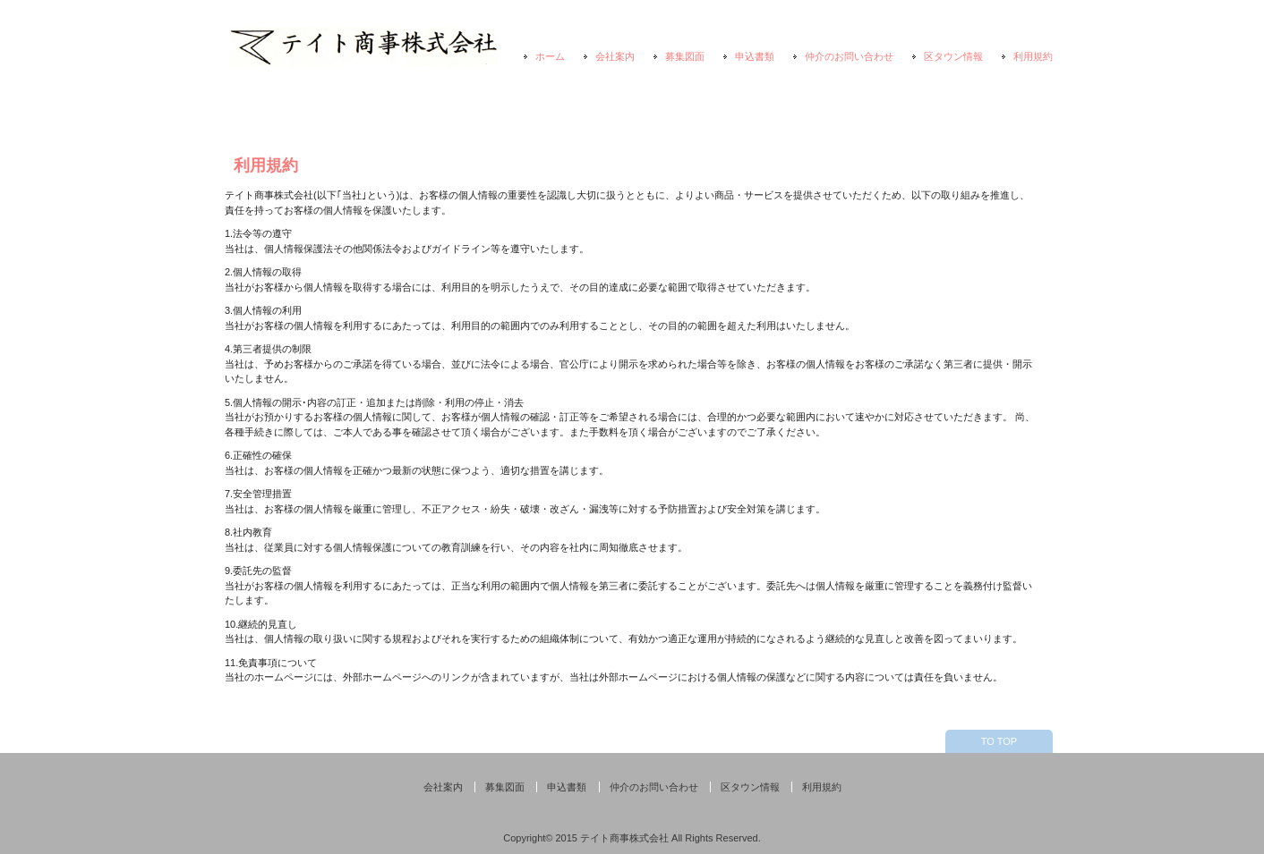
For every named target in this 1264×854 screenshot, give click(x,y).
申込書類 (754, 56)
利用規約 (1033, 56)
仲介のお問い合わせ (849, 56)
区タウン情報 (953, 56)
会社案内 (615, 56)
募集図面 (685, 56)
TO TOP (999, 741)
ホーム (550, 56)
